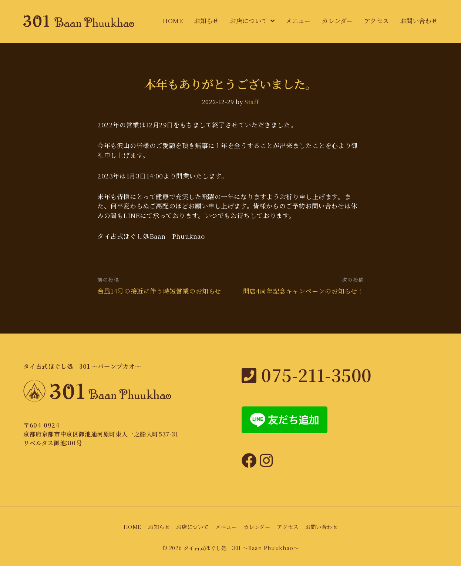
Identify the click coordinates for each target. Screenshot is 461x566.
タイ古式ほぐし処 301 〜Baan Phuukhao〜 (241, 548)
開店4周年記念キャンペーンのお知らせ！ (303, 290)
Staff (252, 101)
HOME (172, 20)
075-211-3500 (307, 374)
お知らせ (206, 20)
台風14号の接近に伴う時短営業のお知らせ (159, 290)
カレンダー (337, 20)
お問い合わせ (419, 20)
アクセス (376, 20)
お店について (248, 20)
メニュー (298, 20)
